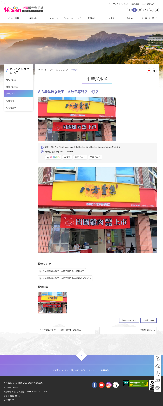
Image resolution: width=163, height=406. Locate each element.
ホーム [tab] (43, 70)
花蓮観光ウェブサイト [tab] (23, 9)
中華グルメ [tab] (11, 94)
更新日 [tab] (6, 396)
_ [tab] (4, 2)
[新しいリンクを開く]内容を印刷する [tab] (154, 70)
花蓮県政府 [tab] (135, 4)
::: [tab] (1, 1)
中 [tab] (135, 10)
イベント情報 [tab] (13, 18)
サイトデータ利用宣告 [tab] (99, 370)
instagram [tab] (109, 385)
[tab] (157, 358)
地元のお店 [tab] (11, 80)
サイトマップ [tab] (113, 4)
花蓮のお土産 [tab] (12, 87)
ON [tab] (81, 355)
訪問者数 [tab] (7, 400)
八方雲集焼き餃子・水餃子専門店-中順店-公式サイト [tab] (67, 278)
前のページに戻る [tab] (129, 320)
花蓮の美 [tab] (33, 18)
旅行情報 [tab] (130, 18)
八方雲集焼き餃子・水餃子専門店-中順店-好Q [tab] (63, 271)
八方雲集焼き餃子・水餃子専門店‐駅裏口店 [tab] (61, 330)
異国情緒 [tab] (10, 101)
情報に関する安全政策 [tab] (75, 370)
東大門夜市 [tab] (11, 108)
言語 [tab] (151, 10)
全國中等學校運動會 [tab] (116, 385)
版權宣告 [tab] (57, 370)
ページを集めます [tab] (149, 70)
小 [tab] (129, 10)
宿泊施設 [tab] (91, 18)
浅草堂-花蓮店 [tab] (146, 330)
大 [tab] (140, 10)
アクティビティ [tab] (52, 18)
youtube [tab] (102, 385)
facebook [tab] (94, 385)
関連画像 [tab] (43, 286)
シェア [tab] (145, 10)
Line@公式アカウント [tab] (150, 4)
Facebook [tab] (124, 4)
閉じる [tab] (157, 10)
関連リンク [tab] (44, 263)
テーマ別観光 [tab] (110, 18)
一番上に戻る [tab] (148, 320)
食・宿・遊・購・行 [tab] (149, 18)
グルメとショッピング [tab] (72, 18)
